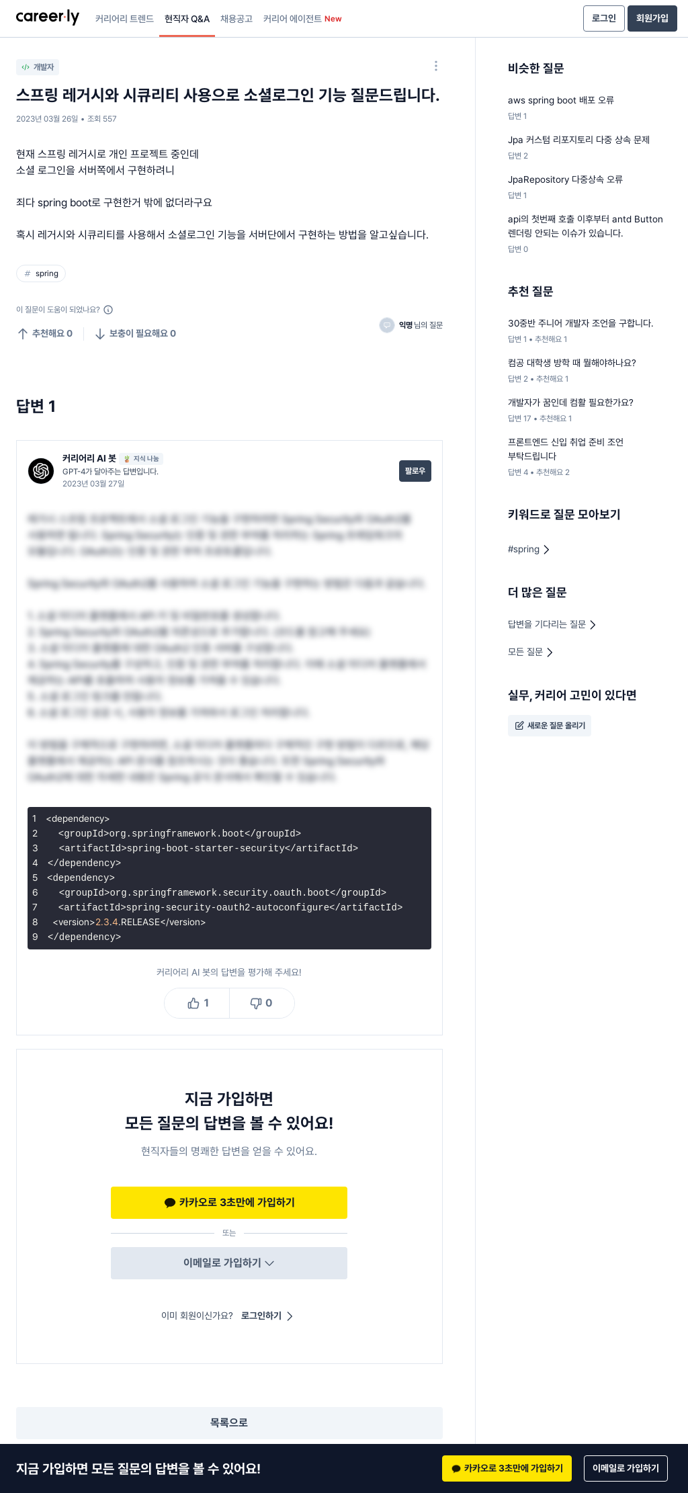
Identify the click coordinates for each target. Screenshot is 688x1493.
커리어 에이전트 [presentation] (302, 18)
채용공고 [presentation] (236, 18)
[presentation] (48, 19)
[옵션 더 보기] (436, 66)
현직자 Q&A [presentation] (187, 18)
